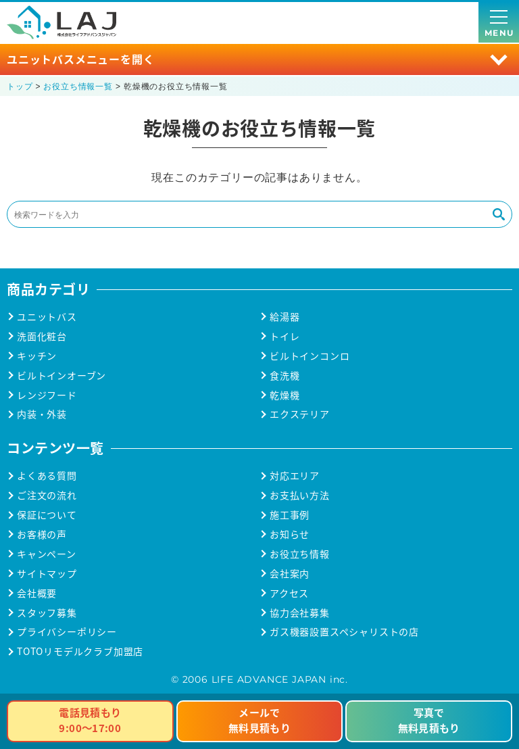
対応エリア (295, 475)
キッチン (37, 355)
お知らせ (290, 534)
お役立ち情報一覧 (77, 86)
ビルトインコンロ (309, 355)
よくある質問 (47, 475)
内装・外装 (42, 414)
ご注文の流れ (47, 495)
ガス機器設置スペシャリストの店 (344, 631)
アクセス (289, 593)
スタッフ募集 (47, 612)
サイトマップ (47, 573)
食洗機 (284, 375)
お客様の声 (42, 534)
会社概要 (37, 593)
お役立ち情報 (300, 554)
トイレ (284, 336)
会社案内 (290, 573)
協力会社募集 (300, 612)
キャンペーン (46, 554)
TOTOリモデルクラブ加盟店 (80, 651)
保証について (47, 514)
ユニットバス (47, 316)
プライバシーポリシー (67, 631)
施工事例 (290, 514)
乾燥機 (284, 395)
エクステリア (300, 414)
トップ (19, 86)
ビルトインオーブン (61, 375)
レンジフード (47, 395)
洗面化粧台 (42, 336)
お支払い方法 (300, 495)
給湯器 (284, 316)
